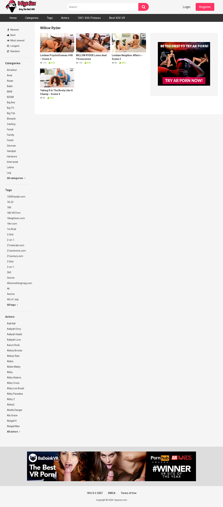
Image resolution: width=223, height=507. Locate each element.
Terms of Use (128, 493)
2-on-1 (10, 239)
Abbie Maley (14, 366)
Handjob (11, 151)
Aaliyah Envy (14, 328)
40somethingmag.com (18, 283)
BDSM (10, 97)
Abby (10, 372)
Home (13, 18)
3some (11, 277)
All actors (13, 431)
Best (11, 35)
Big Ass (11, 102)
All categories (16, 178)
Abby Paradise (15, 393)
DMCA (111, 493)
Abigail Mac (13, 426)
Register (205, 7)
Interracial (12, 162)
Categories (32, 18)
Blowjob (11, 118)
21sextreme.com (16, 250)
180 (9, 207)
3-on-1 (10, 267)
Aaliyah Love (14, 339)
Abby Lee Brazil (15, 388)
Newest (13, 29)
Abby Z (11, 399)
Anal (9, 75)
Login (186, 7)
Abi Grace (12, 415)
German (11, 145)
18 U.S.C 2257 (95, 493)
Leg (9, 172)
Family (10, 134)
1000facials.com (16, 196)
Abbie (10, 361)
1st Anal (11, 229)
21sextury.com (15, 256)
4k (8, 288)
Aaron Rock (13, 345)
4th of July (13, 299)
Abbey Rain (13, 356)
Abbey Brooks (14, 350)
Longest (13, 45)
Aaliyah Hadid (14, 334)
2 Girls (10, 234)
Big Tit (10, 107)
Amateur (12, 70)
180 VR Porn (14, 212)
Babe (10, 86)
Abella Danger (14, 410)
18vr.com (12, 223)
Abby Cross (13, 383)
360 (9, 272)
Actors (65, 18)
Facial (10, 129)
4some (11, 294)
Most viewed (15, 40)
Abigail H (12, 420)
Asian (10, 80)
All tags (12, 304)
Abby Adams (14, 377)
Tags (50, 18)
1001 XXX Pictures (89, 18)
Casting (11, 124)
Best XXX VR (117, 18)
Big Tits (11, 113)
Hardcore (12, 156)
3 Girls (10, 261)
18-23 (10, 202)
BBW (9, 91)
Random (13, 51)
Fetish (10, 140)
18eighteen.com (16, 218)
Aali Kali (11, 323)
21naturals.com (15, 245)
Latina (10, 167)
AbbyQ (10, 404)
